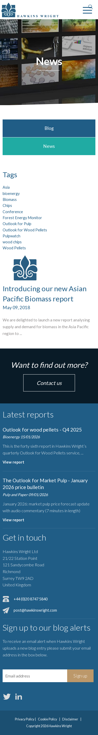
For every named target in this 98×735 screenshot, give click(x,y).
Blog (49, 128)
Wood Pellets (14, 248)
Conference (13, 212)
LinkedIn (18, 696)
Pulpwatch (11, 236)
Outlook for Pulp (17, 223)
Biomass (10, 199)
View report (13, 462)
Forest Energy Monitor (22, 218)
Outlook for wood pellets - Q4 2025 (42, 430)
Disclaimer (70, 719)
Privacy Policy (24, 719)
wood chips (12, 242)
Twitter (7, 696)
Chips (7, 205)
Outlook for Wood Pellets (25, 230)
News (49, 146)
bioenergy (11, 193)
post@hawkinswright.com (35, 610)
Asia (6, 187)
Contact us (49, 383)
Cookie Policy (47, 719)
